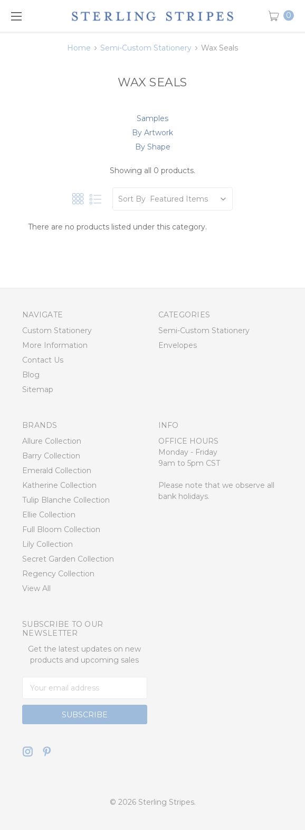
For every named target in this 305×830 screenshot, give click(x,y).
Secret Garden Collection (68, 559)
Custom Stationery (57, 330)
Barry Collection (51, 456)
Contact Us (42, 360)
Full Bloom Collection (61, 529)
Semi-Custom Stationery (204, 330)
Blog (31, 374)
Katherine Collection (59, 485)
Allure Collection (51, 441)
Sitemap (37, 389)
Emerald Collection (56, 470)
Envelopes (177, 345)
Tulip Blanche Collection (66, 500)
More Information (55, 345)
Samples (152, 118)
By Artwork (152, 132)
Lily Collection (47, 544)
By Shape (152, 147)
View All (36, 588)
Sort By (132, 199)
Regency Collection (58, 573)
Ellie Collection (48, 514)
